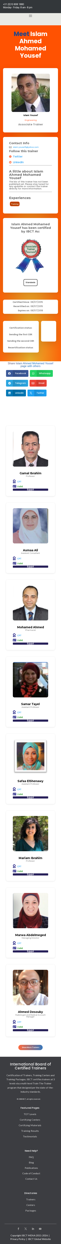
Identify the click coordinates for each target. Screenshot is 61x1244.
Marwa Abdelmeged (30, 935)
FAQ (31, 1157)
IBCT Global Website (39, 1239)
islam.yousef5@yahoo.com (26, 147)
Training (15, 204)
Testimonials (30, 1136)
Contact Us (31, 1178)
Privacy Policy (17, 1239)
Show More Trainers (30, 1047)
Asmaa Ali (30, 550)
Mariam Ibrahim (30, 858)
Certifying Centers (30, 1119)
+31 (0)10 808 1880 (13, 4)
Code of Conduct (31, 1173)
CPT (19, 481)
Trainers (30, 1199)
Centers (30, 1204)
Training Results (30, 1130)
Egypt (30, 489)
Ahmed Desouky (30, 1012)
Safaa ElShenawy (30, 781)
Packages (30, 1210)
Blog (31, 1162)
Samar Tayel (30, 704)
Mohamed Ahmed (30, 627)
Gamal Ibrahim (30, 473)
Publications (31, 1167)
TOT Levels (30, 1114)
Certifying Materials (30, 1125)
